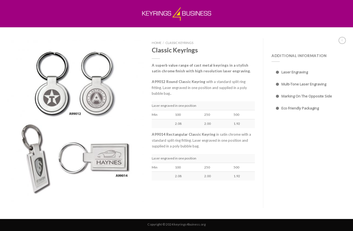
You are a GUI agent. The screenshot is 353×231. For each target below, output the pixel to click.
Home (156, 43)
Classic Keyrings (179, 43)
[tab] (309, 72)
